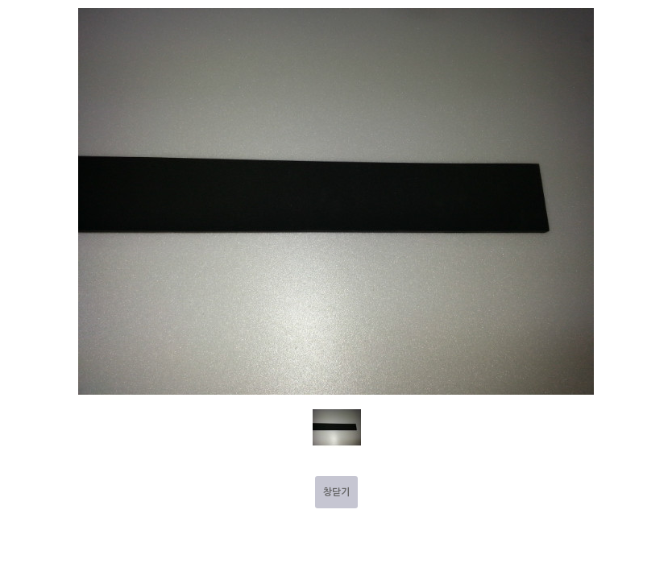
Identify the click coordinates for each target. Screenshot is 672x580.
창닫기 (336, 492)
